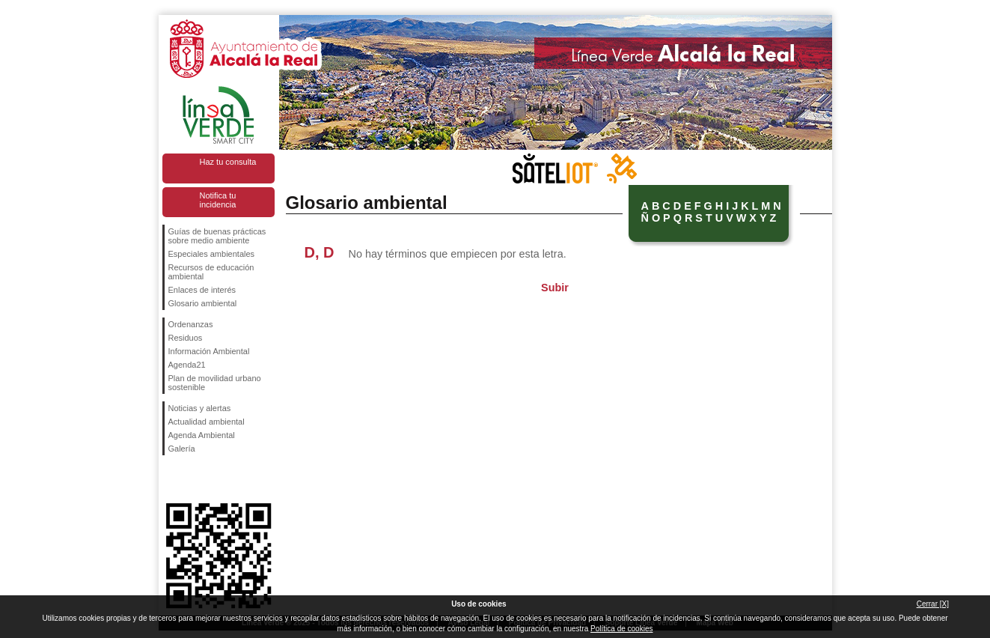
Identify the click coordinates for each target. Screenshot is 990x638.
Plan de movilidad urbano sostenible (214, 383)
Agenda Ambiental (201, 435)
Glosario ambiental (202, 303)
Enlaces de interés (202, 289)
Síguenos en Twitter (196, 479)
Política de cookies (621, 629)
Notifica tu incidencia (218, 200)
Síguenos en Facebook (171, 479)
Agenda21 (187, 364)
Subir (555, 288)
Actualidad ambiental (206, 421)
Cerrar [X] (933, 604)
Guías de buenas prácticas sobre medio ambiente (217, 236)
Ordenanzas (190, 324)
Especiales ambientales (211, 253)
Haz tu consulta (228, 161)
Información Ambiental (209, 351)
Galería (181, 448)
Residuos (185, 337)
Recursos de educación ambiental (211, 272)
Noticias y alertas (199, 408)
